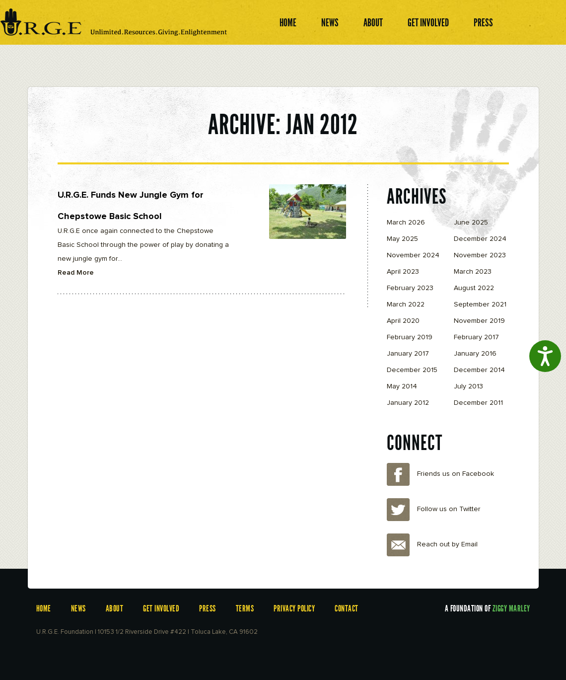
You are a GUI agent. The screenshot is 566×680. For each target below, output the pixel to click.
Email (398, 544)
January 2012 (408, 402)
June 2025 (471, 222)
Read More (76, 272)
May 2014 (402, 386)
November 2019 (479, 320)
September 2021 (480, 304)
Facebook (398, 474)
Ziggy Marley (511, 608)
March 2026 (406, 222)
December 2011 (478, 402)
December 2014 (479, 370)
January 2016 (475, 353)
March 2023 (473, 271)
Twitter (398, 509)
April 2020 (403, 320)
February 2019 (409, 337)
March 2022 (405, 304)
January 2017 (408, 353)
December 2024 (480, 238)
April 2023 (403, 271)
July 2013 (468, 386)
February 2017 (476, 337)
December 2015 (412, 370)
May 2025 (402, 238)
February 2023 (410, 288)
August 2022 (474, 288)
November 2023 (480, 255)
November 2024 (413, 255)
